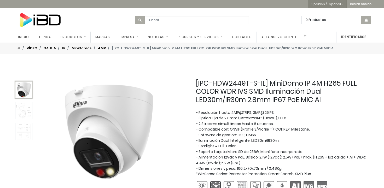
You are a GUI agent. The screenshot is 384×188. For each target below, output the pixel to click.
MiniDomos (82, 48)
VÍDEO (32, 48)
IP (63, 48)
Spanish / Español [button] (326, 4)
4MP (102, 48)
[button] (361, 4)
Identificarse (353, 37)
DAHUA (50, 48)
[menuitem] (23, 37)
